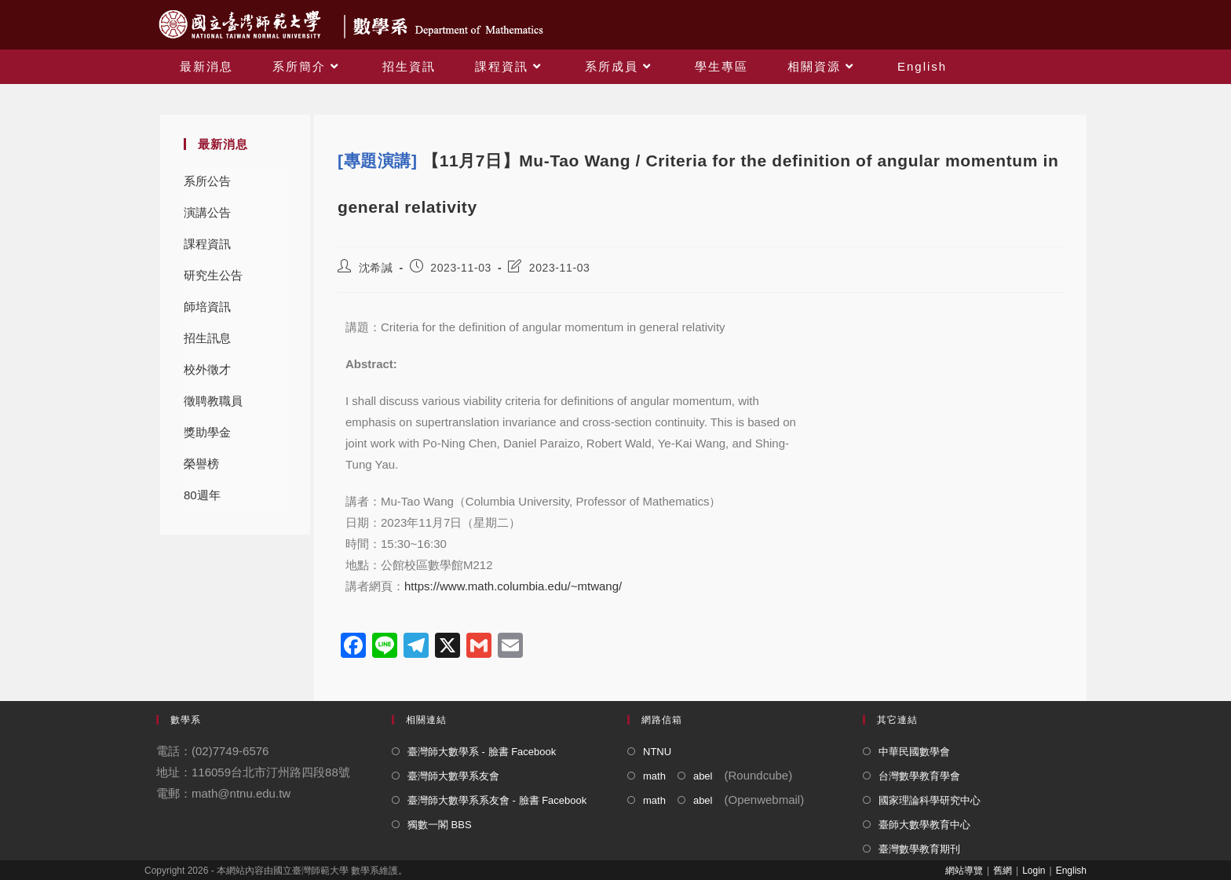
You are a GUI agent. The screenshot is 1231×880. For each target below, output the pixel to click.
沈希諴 (376, 267)
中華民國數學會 (914, 752)
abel (703, 776)
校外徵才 (207, 369)
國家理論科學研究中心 (930, 800)
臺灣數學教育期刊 (919, 849)
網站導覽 (964, 870)
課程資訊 (207, 243)
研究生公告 (213, 275)
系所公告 (207, 181)
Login (1033, 870)
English (1071, 870)
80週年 (202, 495)
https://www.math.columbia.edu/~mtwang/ (513, 586)
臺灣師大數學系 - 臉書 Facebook (481, 752)
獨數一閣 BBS (439, 825)
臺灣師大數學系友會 (453, 776)
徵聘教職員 (213, 400)
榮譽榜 (201, 463)
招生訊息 (207, 338)
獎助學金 (207, 432)
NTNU (657, 752)
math (654, 776)
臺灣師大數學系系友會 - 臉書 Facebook (496, 800)
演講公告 (207, 212)
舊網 (1002, 870)
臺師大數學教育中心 (924, 825)
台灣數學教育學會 (919, 776)
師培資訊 (207, 306)
